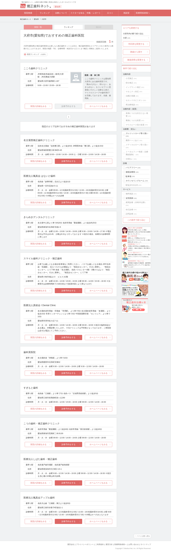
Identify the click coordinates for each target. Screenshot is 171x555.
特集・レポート (94, 13)
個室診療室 (130, 172)
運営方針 (109, 544)
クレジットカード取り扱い (137, 133)
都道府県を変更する (136, 60)
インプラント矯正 (133, 87)
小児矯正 (129, 78)
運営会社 (70, 544)
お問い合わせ (133, 544)
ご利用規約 (99, 544)
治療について (61, 13)
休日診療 (129, 210)
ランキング (45, 13)
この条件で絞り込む (136, 220)
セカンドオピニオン (134, 100)
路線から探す (136, 52)
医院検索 (28, 13)
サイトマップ (146, 544)
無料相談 (129, 194)
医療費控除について (134, 244)
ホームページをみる (99, 106)
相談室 (126, 13)
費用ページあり (132, 140)
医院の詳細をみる (38, 106)
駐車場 (128, 176)
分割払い (129, 159)
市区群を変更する (136, 44)
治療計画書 (130, 96)
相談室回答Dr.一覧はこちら (136, 261)
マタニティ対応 (132, 92)
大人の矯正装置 (132, 236)
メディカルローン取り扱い (137, 145)
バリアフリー (131, 168)
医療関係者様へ (143, 13)
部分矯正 (129, 83)
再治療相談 (130, 105)
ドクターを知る (77, 13)
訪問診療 (129, 214)
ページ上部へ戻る (143, 536)
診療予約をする (68, 161)
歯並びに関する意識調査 (135, 228)
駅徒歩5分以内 (132, 185)
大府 (126, 38)
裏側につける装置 (133, 120)
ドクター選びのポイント (135, 252)
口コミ (110, 13)
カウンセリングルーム (135, 181)
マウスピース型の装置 (135, 125)
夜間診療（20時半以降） (136, 202)
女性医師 (129, 198)
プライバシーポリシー (84, 544)
